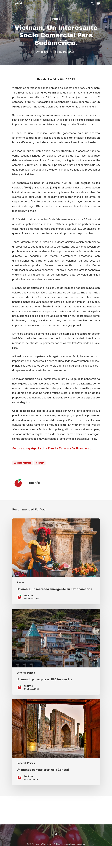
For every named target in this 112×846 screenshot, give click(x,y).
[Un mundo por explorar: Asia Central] (56, 742)
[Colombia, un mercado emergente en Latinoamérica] (56, 561)
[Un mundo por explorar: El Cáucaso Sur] (56, 652)
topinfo (44, 51)
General (21, 672)
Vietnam (40, 463)
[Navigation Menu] (98, 3)
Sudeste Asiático (22, 463)
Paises (56, 18)
